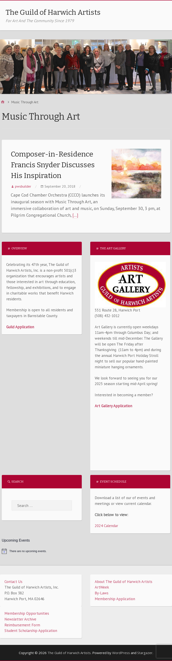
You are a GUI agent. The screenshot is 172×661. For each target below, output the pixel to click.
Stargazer (145, 652)
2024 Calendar (106, 525)
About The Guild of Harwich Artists (123, 581)
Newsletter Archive (20, 619)
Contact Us (13, 581)
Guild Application (20, 326)
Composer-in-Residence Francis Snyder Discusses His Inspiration (53, 165)
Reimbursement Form (22, 625)
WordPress (121, 652)
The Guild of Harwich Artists (53, 12)
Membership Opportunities (26, 613)
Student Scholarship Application (30, 630)
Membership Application (115, 598)
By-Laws (101, 593)
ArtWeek (102, 587)
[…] (75, 215)
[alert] (86, 551)
